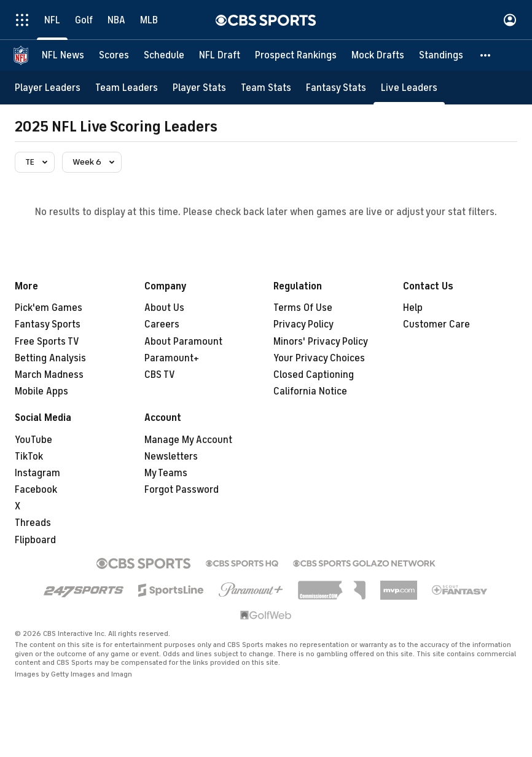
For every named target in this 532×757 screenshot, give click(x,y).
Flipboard (35, 540)
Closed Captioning (313, 375)
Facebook (36, 490)
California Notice (310, 391)
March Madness (49, 375)
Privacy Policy (303, 324)
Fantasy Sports (47, 324)
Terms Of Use (302, 308)
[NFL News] (63, 55)
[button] (486, 55)
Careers (161, 324)
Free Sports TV (47, 341)
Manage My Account (188, 440)
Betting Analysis (50, 358)
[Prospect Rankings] (296, 55)
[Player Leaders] (47, 87)
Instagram (37, 473)
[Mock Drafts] (378, 55)
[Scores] (114, 55)
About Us (164, 308)
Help (413, 308)
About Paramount (183, 341)
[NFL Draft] (220, 55)
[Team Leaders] (126, 87)
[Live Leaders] (409, 87)
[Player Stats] (199, 87)
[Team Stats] (266, 87)
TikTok (29, 456)
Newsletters (171, 456)
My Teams (165, 473)
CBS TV (159, 375)
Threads (33, 523)
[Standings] (441, 55)
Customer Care (436, 324)
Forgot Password (181, 490)
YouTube (33, 440)
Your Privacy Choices (319, 358)
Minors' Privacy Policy (320, 341)
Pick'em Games (48, 308)
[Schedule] (164, 55)
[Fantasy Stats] (336, 87)
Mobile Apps (41, 391)
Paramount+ (171, 358)
